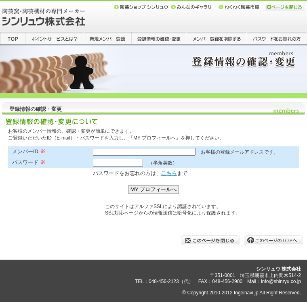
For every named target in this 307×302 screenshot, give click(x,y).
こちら (169, 173)
